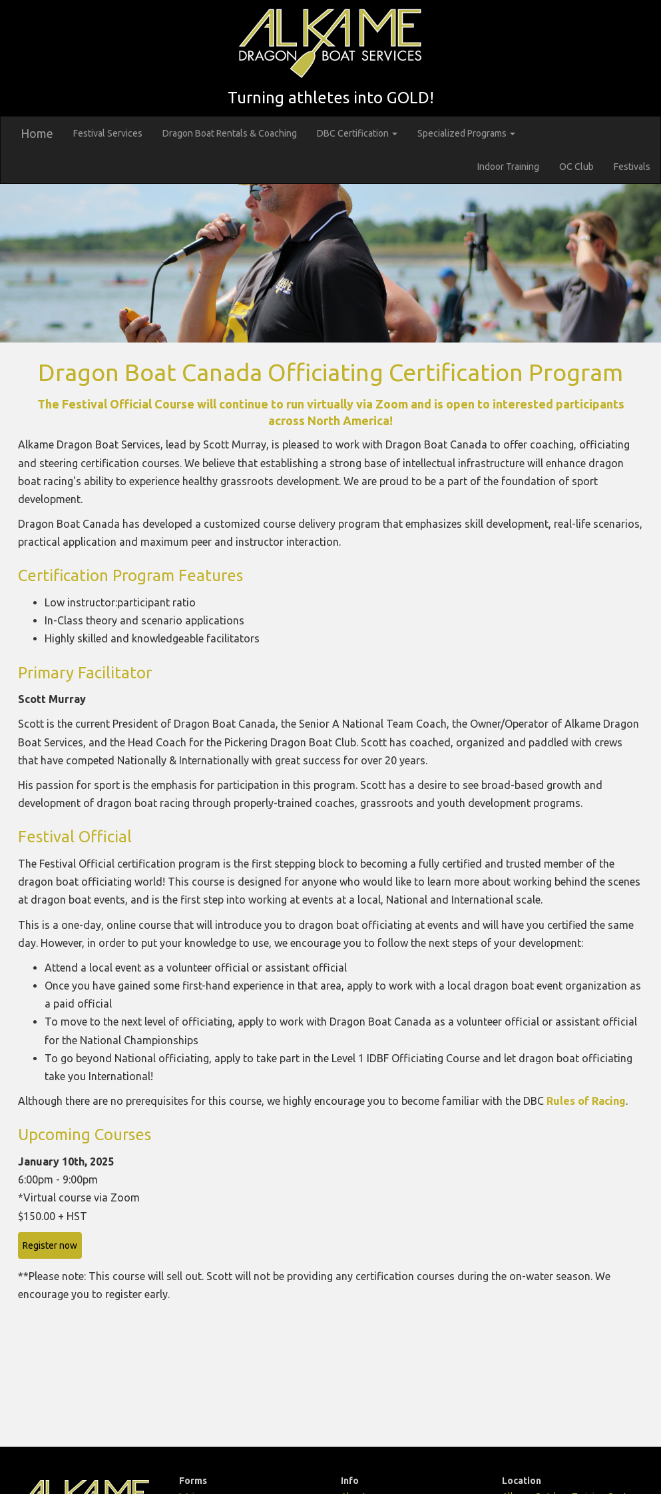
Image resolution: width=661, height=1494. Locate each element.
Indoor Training (508, 166)
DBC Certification (357, 133)
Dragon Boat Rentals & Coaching (229, 133)
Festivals (632, 166)
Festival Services (107, 133)
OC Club (576, 166)
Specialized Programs (466, 133)
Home (37, 133)
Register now (50, 1245)
